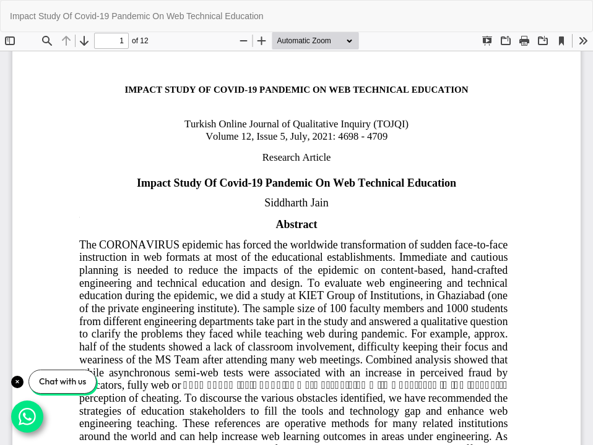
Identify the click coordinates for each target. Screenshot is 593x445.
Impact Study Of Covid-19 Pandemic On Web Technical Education (137, 16)
